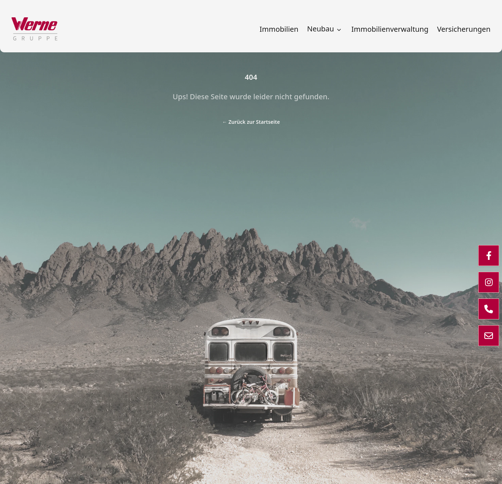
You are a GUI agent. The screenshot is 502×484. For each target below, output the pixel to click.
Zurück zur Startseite (251, 121)
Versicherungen (463, 29)
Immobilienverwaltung (389, 29)
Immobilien (279, 29)
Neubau (325, 29)
